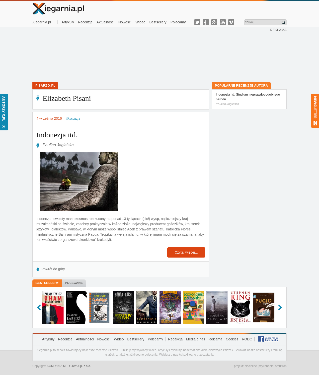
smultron (281, 366)
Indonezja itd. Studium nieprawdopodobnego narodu (249, 99)
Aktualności (105, 22)
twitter (197, 22)
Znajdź (283, 22)
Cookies (232, 339)
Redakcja (175, 339)
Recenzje (85, 22)
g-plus (214, 22)
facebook (206, 22)
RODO (247, 339)
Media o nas (195, 339)
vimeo (231, 22)
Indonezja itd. (57, 135)
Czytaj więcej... (186, 252)
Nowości (125, 22)
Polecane (74, 283)
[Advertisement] (151, 54)
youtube (223, 22)
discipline (250, 366)
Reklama (215, 339)
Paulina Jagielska (58, 145)
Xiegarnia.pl (41, 22)
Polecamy (178, 22)
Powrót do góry (53, 269)
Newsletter (315, 111)
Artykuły (68, 22)
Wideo (141, 22)
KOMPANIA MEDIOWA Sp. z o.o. (69, 366)
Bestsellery (157, 22)
